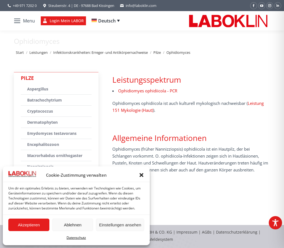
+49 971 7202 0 (25, 5)
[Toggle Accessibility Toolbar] (275, 223)
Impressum (186, 232)
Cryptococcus (40, 111)
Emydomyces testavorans (52, 133)
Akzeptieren (29, 224)
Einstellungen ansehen (120, 224)
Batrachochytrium (44, 100)
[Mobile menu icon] (24, 21)
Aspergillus (37, 89)
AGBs (207, 232)
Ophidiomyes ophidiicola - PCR (147, 90)
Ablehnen (72, 224)
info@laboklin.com (138, 5)
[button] (141, 175)
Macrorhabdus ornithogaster (54, 155)
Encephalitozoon (43, 144)
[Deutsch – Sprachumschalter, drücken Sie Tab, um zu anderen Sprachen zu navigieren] (106, 21)
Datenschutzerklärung (236, 232)
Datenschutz (76, 237)
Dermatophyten (42, 122)
